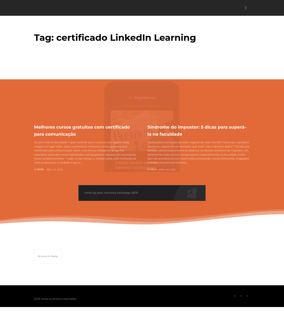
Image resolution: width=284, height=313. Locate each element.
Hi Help (152, 169)
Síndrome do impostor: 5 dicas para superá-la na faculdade (196, 130)
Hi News (39, 169)
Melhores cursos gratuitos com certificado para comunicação (83, 130)
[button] (246, 8)
